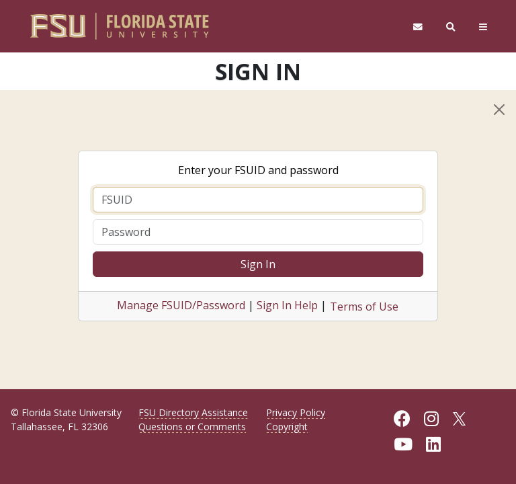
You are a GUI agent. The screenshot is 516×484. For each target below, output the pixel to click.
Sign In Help (287, 305)
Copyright (287, 426)
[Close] (499, 109)
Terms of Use (364, 306)
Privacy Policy (295, 412)
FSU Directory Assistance (193, 412)
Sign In (258, 264)
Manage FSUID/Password (181, 305)
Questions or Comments (192, 426)
